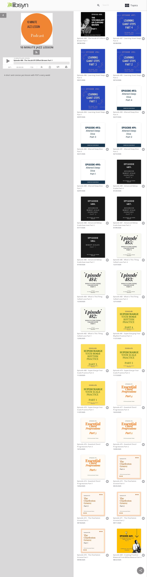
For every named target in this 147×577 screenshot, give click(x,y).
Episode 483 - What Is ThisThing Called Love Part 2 (125, 297)
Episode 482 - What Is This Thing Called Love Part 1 (90, 334)
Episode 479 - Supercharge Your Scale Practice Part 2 (126, 371)
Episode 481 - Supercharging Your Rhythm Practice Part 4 (126, 334)
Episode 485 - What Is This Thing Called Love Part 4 (126, 261)
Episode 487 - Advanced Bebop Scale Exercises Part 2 (125, 224)
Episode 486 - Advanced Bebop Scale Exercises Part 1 (89, 261)
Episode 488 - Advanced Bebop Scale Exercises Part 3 (89, 224)
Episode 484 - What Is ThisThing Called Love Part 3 (89, 297)
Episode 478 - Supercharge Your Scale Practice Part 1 (90, 408)
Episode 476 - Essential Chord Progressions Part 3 (88, 445)
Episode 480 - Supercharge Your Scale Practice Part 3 (90, 371)
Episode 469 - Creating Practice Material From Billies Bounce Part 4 (127, 556)
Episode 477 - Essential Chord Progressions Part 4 (124, 408)
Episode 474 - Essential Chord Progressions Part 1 (88, 482)
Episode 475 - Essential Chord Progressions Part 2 (124, 445)
